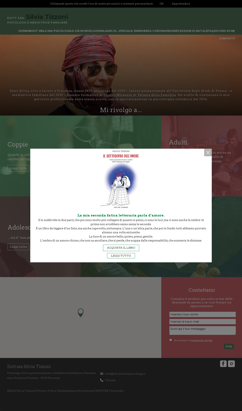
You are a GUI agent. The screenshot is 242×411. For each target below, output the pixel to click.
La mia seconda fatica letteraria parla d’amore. (121, 215)
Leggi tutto (121, 255)
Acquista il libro (121, 247)
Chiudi (208, 152)
